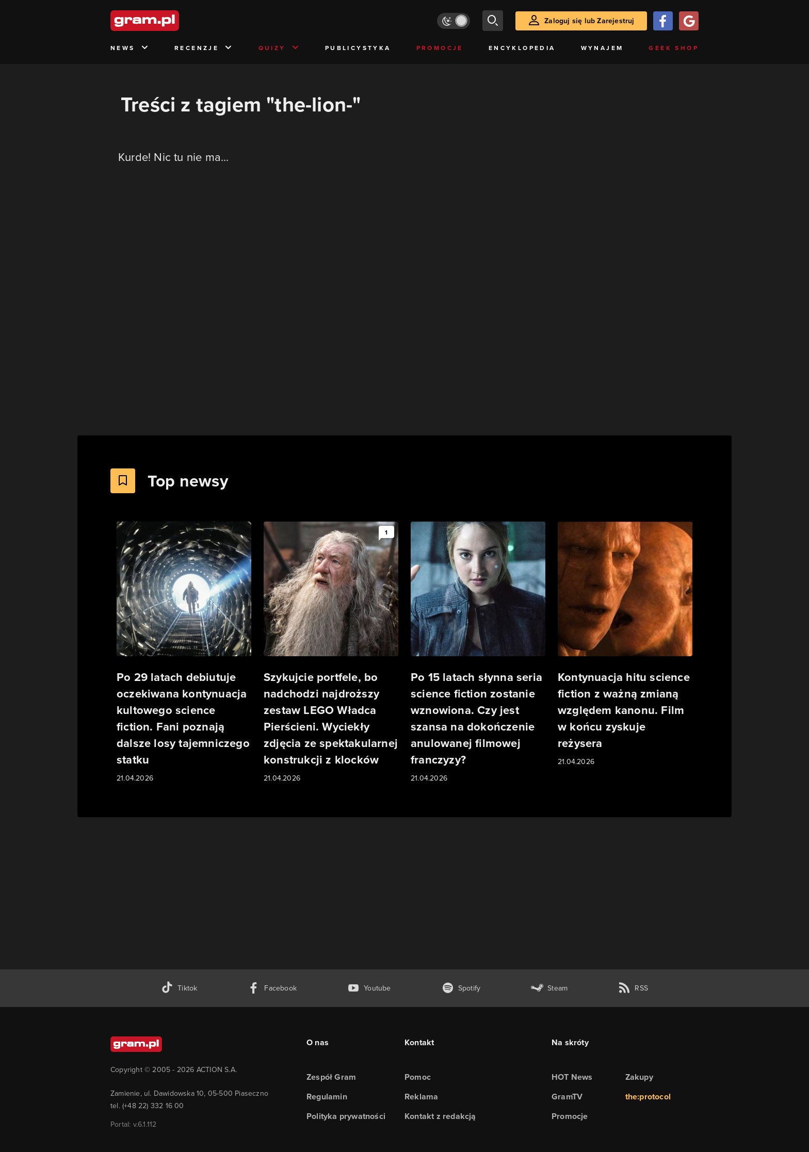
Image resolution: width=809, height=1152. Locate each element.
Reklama (421, 1096)
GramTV (567, 1096)
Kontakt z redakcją (440, 1116)
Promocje (439, 47)
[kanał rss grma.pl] (633, 988)
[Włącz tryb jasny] (453, 21)
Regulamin (326, 1096)
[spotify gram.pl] (461, 988)
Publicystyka (358, 47)
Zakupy (639, 1077)
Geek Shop (674, 47)
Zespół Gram (331, 1077)
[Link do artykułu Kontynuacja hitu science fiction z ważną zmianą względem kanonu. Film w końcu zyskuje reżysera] (625, 645)
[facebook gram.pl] (272, 988)
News (129, 48)
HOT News (572, 1077)
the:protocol (648, 1096)
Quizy (279, 48)
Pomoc (418, 1077)
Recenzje (203, 48)
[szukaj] (492, 20)
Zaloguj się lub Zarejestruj (589, 20)
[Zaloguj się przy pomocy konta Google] (689, 20)
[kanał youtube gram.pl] (369, 988)
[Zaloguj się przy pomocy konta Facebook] (663, 20)
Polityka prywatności (345, 1116)
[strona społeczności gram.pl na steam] (549, 988)
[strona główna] (170, 20)
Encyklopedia (522, 47)
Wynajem (602, 47)
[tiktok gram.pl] (179, 988)
